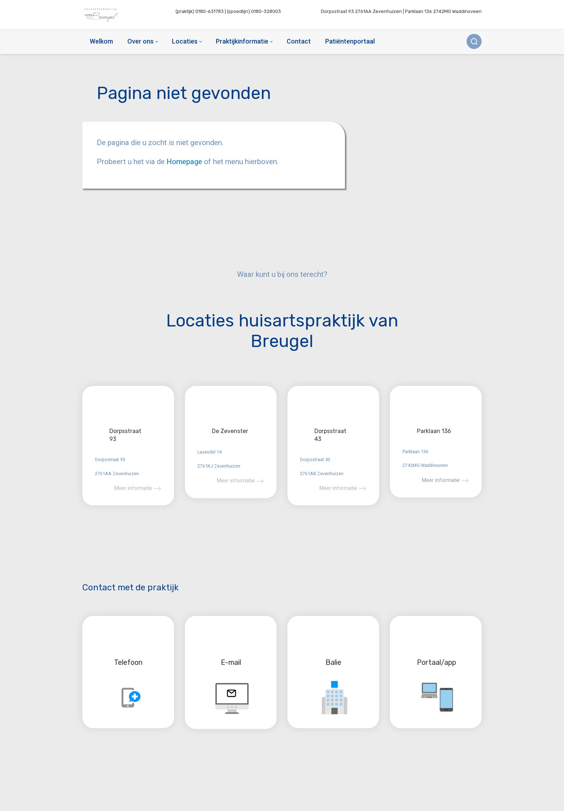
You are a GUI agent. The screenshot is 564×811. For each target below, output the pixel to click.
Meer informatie (133, 488)
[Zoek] (474, 41)
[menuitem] (101, 41)
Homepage (185, 161)
